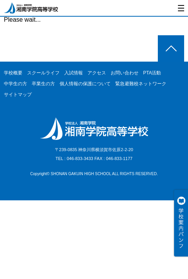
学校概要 (13, 73)
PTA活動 (152, 73)
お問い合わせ (124, 73)
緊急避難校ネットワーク (140, 83)
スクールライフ (43, 73)
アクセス (96, 73)
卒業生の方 (43, 83)
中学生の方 (15, 83)
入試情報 (73, 73)
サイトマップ (18, 94)
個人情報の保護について (85, 83)
